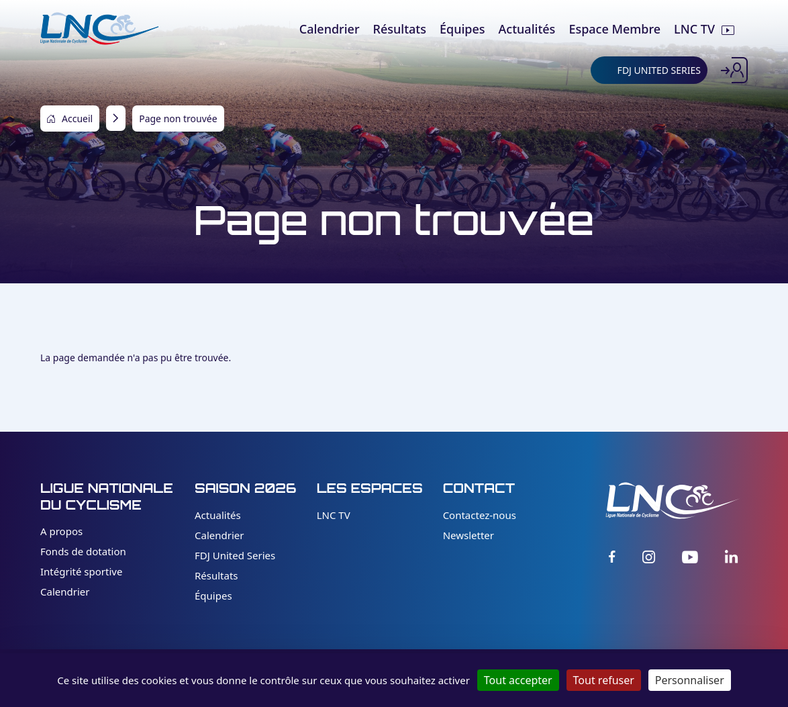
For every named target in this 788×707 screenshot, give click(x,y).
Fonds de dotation (83, 551)
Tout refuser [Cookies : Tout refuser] (603, 680)
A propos (61, 531)
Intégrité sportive (81, 571)
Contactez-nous (479, 515)
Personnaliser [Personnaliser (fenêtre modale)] (689, 680)
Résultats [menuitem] (399, 29)
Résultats (216, 575)
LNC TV (333, 515)
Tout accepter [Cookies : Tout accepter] (518, 680)
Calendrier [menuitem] (329, 29)
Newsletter (468, 535)
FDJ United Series (235, 555)
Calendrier (64, 591)
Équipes (213, 595)
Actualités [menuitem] (527, 29)
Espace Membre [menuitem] (614, 29)
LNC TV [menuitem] (694, 29)
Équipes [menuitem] (462, 29)
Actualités (218, 515)
